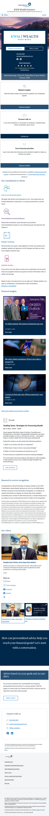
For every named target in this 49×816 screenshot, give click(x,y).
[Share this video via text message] (9, 585)
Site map (7, 783)
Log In (44, 15)
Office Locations (14, 728)
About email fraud (9, 779)
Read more (8, 367)
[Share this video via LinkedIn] (9, 593)
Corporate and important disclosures (14, 765)
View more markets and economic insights (15, 411)
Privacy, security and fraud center (13, 776)
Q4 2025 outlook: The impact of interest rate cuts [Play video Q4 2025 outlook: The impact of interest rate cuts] (24, 324)
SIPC (43, 810)
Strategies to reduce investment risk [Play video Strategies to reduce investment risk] (35, 620)
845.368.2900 (21, 54)
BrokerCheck (42, 799)
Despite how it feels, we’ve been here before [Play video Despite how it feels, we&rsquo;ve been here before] (12, 620)
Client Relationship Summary (37, 174)
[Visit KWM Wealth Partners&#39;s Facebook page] (8, 733)
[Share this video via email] (9, 581)
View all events (10, 467)
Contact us (24, 136)
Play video (8, 332)
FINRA (38, 810)
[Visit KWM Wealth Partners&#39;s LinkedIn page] (12, 733)
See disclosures (24, 70)
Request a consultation (8, 286)
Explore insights (24, 107)
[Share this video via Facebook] (9, 589)
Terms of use (8, 772)
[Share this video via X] (9, 597)
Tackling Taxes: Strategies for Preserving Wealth (23, 426)
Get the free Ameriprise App (26, 792)
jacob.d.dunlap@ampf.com (25, 56)
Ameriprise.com (9, 762)
